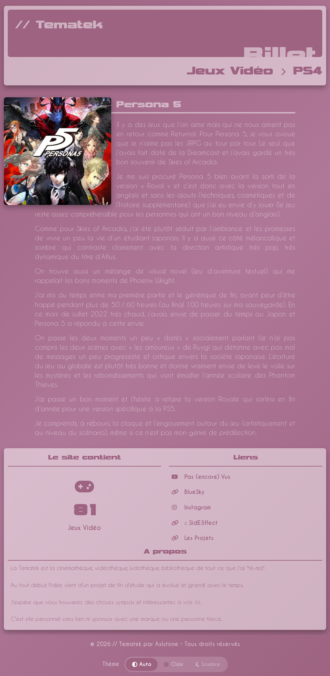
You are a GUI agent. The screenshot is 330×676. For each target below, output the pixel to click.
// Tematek (58, 25)
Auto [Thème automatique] (141, 664)
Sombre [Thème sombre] (208, 664)
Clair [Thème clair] (173, 664)
